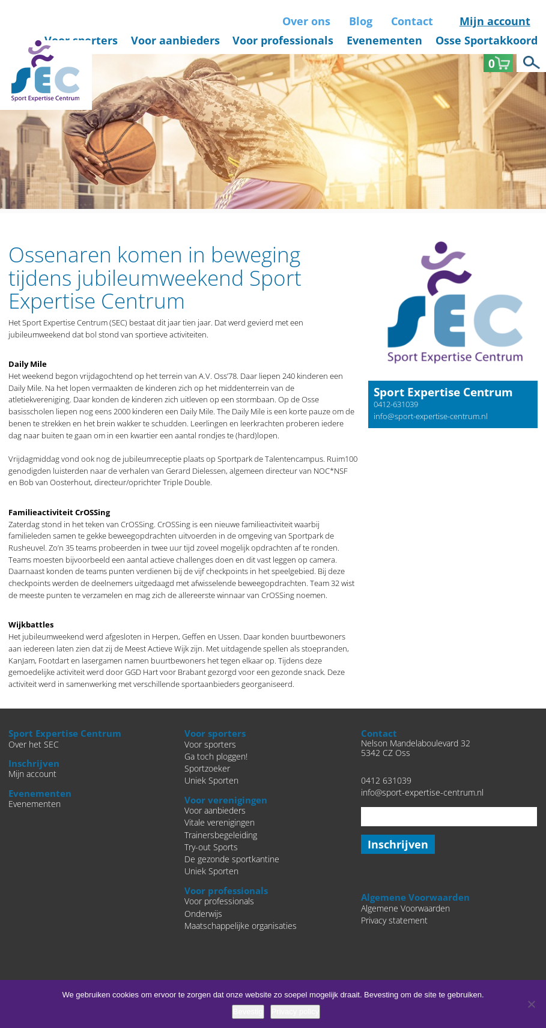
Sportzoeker (207, 768)
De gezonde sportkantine (231, 859)
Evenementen (384, 40)
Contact (412, 21)
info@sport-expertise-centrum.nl (431, 416)
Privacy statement (394, 920)
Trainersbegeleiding (220, 835)
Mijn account (495, 21)
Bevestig (248, 1011)
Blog (360, 21)
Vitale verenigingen (219, 822)
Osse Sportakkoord (486, 40)
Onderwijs (203, 914)
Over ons (306, 21)
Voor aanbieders (175, 40)
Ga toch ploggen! (215, 756)
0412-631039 (396, 404)
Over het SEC (33, 744)
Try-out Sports (211, 847)
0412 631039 (386, 780)
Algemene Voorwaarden (405, 908)
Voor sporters (210, 744)
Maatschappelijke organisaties (240, 926)
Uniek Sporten (211, 780)
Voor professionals (282, 40)
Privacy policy (295, 1011)
